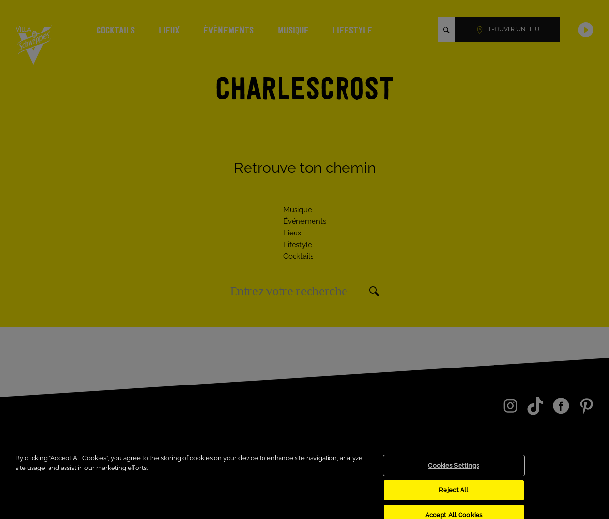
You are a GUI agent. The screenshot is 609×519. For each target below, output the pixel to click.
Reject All (453, 494)
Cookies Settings (453, 470)
